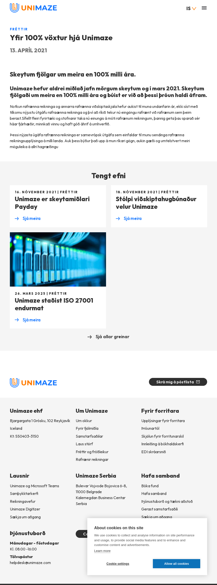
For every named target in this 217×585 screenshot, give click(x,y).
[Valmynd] (204, 8)
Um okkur (84, 420)
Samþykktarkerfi (24, 493)
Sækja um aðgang (25, 516)
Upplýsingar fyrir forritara (163, 420)
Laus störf (84, 444)
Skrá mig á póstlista (178, 381)
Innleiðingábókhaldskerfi (162, 444)
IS (191, 8)
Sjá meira (27, 218)
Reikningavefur (23, 501)
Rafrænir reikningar (92, 459)
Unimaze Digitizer (25, 509)
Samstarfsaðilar (89, 436)
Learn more (102, 551)
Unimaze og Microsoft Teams (34, 485)
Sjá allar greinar (108, 336)
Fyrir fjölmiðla (87, 428)
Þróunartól (150, 428)
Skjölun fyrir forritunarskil (162, 436)
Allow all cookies (176, 564)
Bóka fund (150, 485)
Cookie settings (118, 564)
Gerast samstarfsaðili (159, 509)
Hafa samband (153, 493)
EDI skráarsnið (153, 451)
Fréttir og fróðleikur (92, 451)
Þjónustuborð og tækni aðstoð (167, 501)
